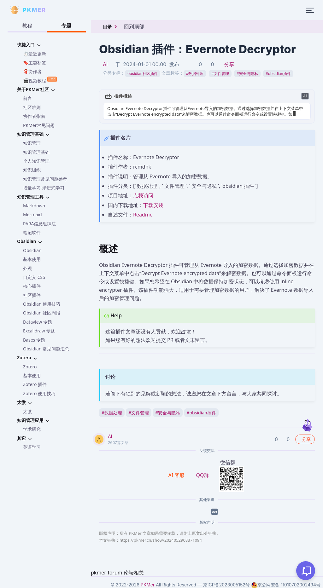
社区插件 (32, 295)
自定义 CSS (34, 277)
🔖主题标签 (34, 63)
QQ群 (202, 475)
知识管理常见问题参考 (45, 179)
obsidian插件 (278, 73)
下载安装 (153, 205)
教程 (27, 25)
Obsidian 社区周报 (41, 313)
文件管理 (220, 73)
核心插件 (32, 286)
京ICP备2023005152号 (226, 584)
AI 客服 (177, 475)
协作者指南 (34, 116)
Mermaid (32, 214)
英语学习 (32, 447)
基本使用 (32, 259)
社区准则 (32, 107)
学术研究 (32, 429)
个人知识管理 (36, 161)
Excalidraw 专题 (39, 331)
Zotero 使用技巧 (39, 393)
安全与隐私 (247, 73)
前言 (27, 98)
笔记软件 (32, 232)
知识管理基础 (36, 152)
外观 (27, 268)
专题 (66, 25)
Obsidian (32, 250)
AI (105, 64)
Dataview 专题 (37, 322)
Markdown (34, 206)
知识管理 (32, 143)
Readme (143, 214)
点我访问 (143, 195)
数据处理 (195, 73)
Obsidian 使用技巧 (41, 304)
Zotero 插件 (35, 384)
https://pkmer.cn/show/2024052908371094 (161, 540)
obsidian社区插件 (142, 73)
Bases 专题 (34, 340)
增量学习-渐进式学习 (43, 188)
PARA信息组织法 (39, 224)
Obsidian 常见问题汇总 (46, 349)
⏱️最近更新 (34, 54)
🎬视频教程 (40, 80)
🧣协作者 (32, 71)
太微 (27, 411)
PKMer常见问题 (39, 125)
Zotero (30, 367)
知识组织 (32, 170)
